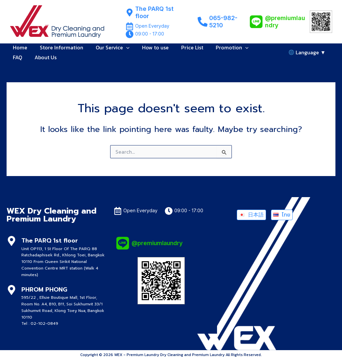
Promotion (221, 47)
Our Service (108, 47)
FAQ (252, 47)
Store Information (58, 47)
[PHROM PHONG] (11, 290)
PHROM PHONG (44, 289)
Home (19, 47)
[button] (121, 47)
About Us (23, 57)
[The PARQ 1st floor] (11, 241)
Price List (183, 47)
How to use (148, 47)
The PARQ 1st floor (49, 240)
